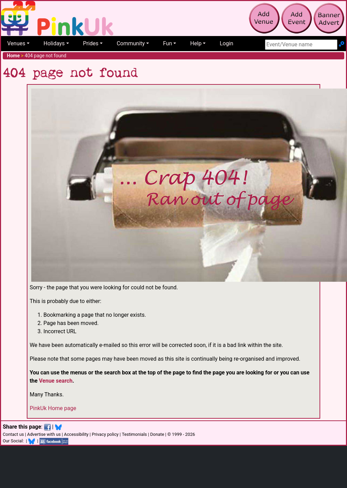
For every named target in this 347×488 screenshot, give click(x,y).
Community (131, 43)
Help (195, 43)
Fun (167, 43)
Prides (91, 43)
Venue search (55, 380)
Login (226, 43)
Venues (16, 43)
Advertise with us (44, 434)
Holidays (54, 43)
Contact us (13, 434)
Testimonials (134, 434)
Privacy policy (105, 434)
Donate (157, 434)
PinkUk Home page (53, 408)
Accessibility (76, 434)
